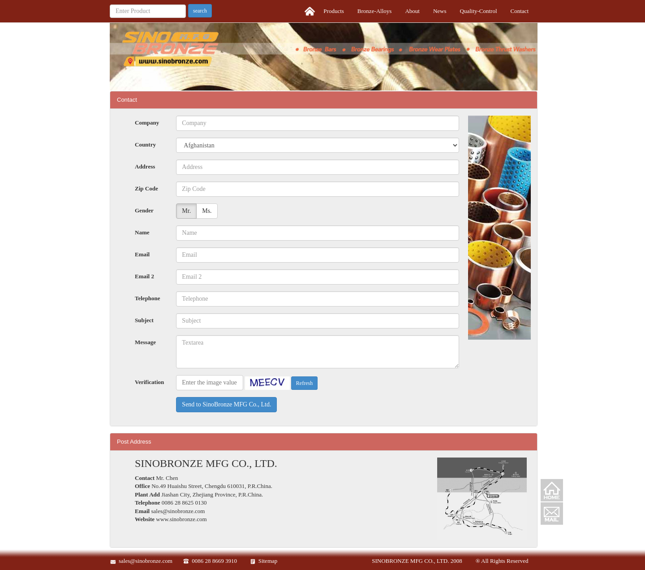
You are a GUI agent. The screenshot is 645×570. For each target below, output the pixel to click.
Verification (149, 382)
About (412, 11)
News (440, 11)
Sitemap (268, 560)
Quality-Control (478, 11)
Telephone (147, 298)
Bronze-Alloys (374, 11)
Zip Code (146, 188)
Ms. (206, 210)
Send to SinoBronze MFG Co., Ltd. (226, 404)
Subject (144, 320)
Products (333, 11)
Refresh (304, 383)
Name (142, 232)
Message (145, 342)
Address (145, 166)
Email (142, 254)
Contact (520, 11)
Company (147, 122)
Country (145, 144)
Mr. (186, 210)
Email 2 (144, 276)
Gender (144, 210)
